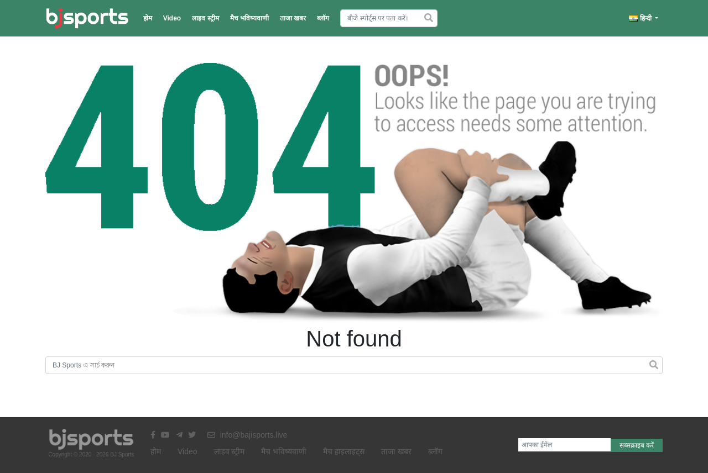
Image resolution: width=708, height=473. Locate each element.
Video (172, 18)
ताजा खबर (293, 18)
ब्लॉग (323, 18)
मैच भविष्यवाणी (249, 18)
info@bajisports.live (247, 434)
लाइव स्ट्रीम (205, 18)
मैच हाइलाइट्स (344, 451)
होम (147, 18)
